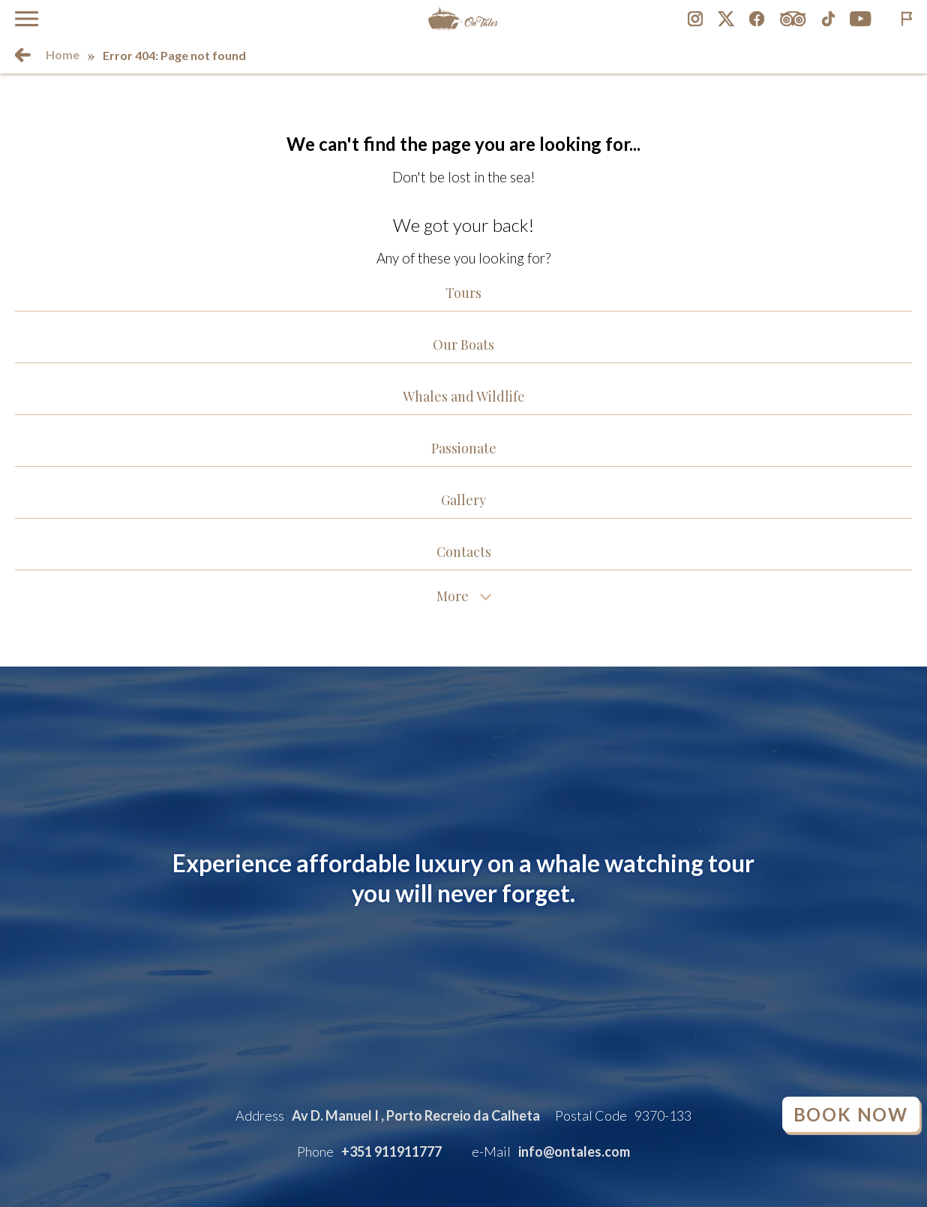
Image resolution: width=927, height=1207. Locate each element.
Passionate (463, 448)
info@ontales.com (574, 1151)
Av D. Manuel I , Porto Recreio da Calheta (416, 1115)
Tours (464, 293)
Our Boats (463, 345)
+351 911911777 (391, 1151)
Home (63, 54)
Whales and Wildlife (464, 396)
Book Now (851, 1114)
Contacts (463, 552)
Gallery (463, 500)
